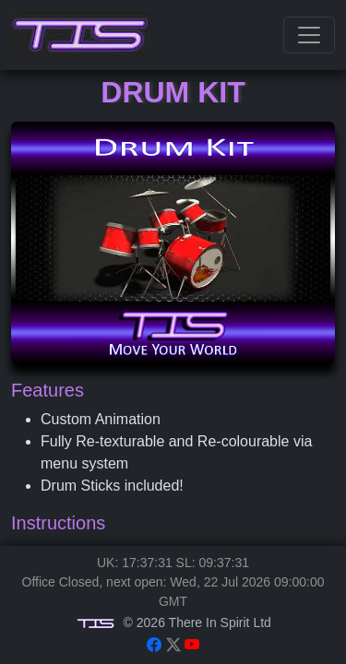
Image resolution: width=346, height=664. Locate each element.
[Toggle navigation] (309, 35)
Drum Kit (173, 92)
